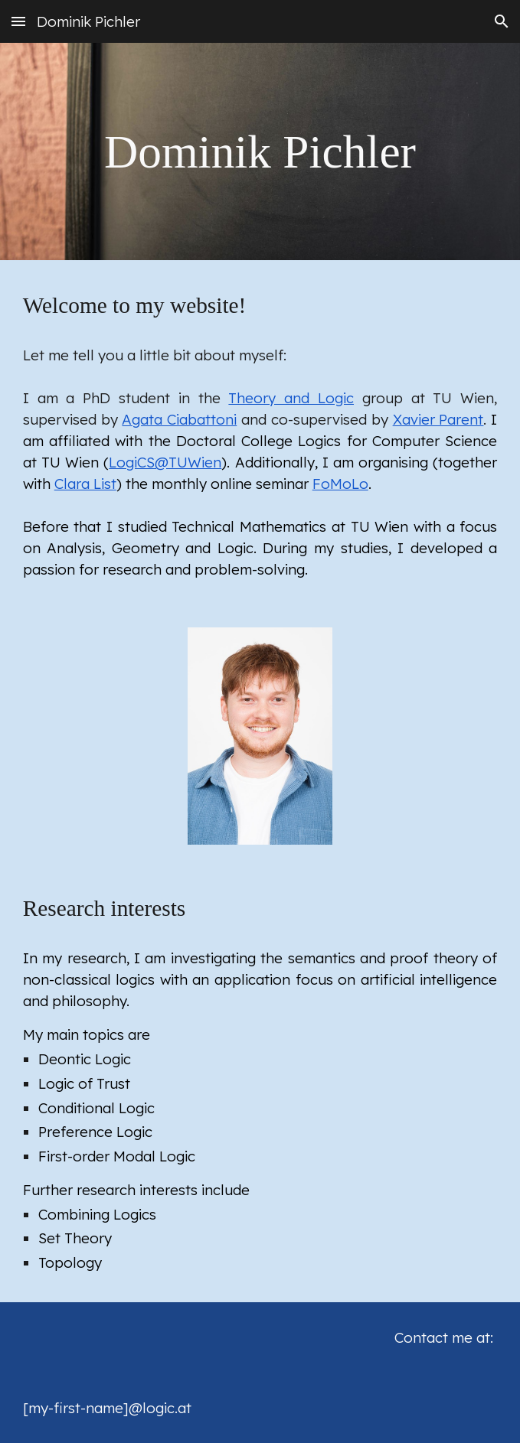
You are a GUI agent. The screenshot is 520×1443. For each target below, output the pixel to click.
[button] (18, 21)
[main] (260, 152)
